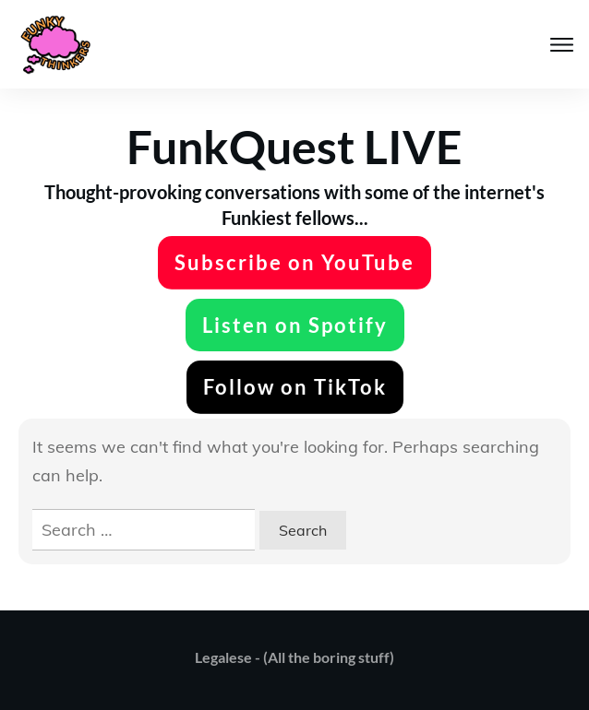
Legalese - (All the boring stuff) (294, 657)
